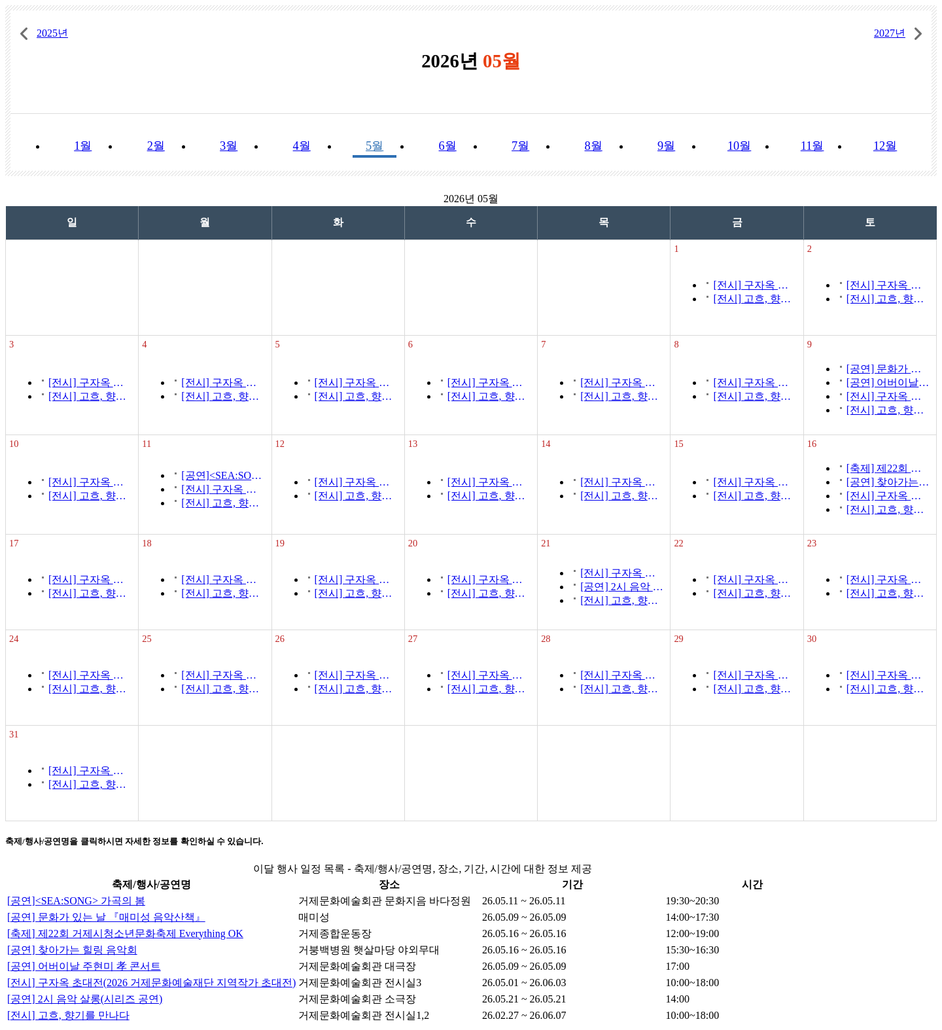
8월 (593, 145)
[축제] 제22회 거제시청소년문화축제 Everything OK (888, 468)
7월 (520, 145)
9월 (666, 145)
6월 (448, 145)
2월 (156, 145)
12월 (885, 145)
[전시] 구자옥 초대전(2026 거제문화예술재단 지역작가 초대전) (754, 285)
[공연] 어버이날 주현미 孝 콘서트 (888, 382)
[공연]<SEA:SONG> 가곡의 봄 (222, 475)
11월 (812, 145)
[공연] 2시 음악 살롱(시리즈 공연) (621, 586)
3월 (228, 145)
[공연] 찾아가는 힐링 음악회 (888, 482)
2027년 (889, 33)
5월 (374, 145)
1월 (83, 145)
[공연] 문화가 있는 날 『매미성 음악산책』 (888, 368)
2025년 (52, 33)
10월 (739, 145)
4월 (302, 145)
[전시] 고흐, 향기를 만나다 (754, 298)
